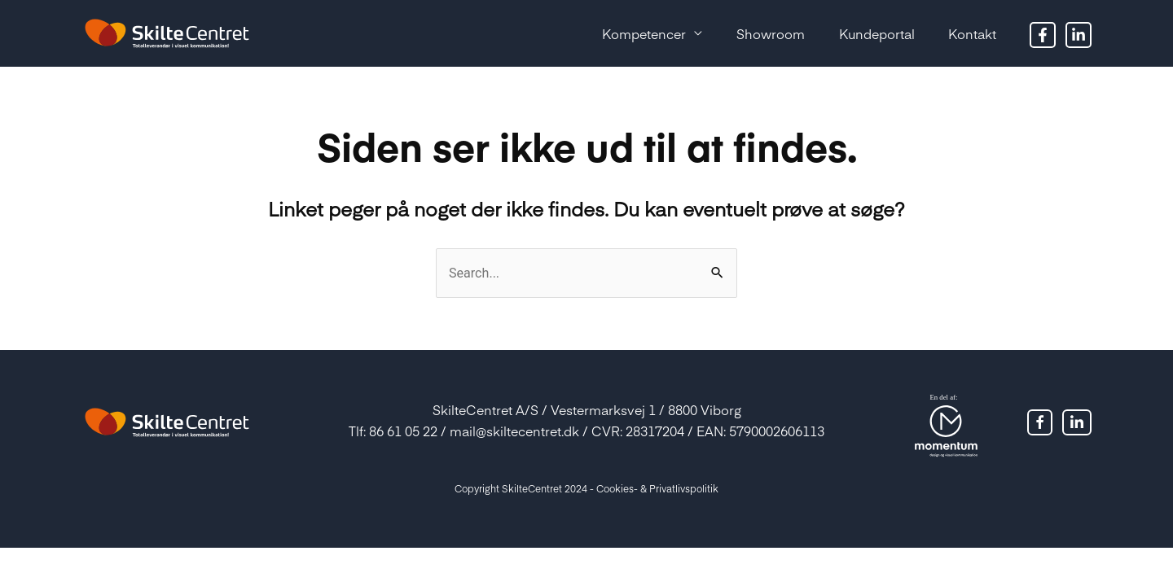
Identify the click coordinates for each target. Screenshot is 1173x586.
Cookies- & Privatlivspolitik (657, 488)
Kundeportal (866, 33)
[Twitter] (1078, 35)
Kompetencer (620, 33)
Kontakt (969, 33)
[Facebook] (1043, 35)
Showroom (753, 33)
